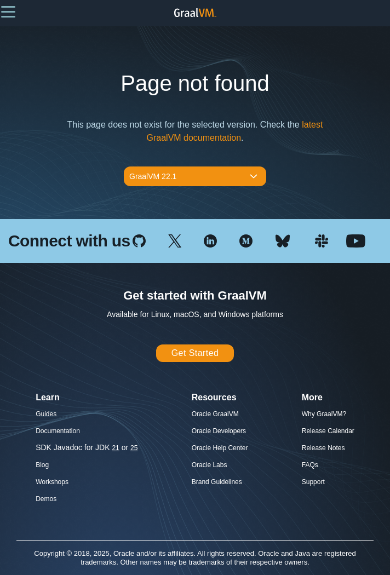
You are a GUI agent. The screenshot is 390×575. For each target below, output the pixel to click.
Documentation (58, 431)
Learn (48, 397)
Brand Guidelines (217, 482)
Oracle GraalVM (215, 414)
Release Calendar (328, 431)
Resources (214, 397)
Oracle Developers (219, 431)
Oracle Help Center (220, 448)
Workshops (52, 482)
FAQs (310, 465)
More (312, 397)
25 (133, 448)
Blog (42, 465)
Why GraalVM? (324, 414)
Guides (46, 414)
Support (313, 482)
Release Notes (323, 448)
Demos (46, 499)
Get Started (195, 353)
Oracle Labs (209, 465)
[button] (8, 11)
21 (115, 448)
